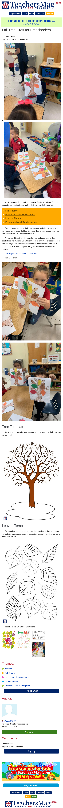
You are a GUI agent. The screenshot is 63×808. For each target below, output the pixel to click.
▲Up (27, 796)
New (32, 793)
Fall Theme (11, 210)
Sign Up (31, 751)
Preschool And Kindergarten (21, 222)
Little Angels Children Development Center (21, 254)
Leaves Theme (13, 218)
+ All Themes (31, 691)
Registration (15, 13)
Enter (24, 13)
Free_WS (40, 13)
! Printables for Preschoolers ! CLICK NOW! (31, 22)
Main (31, 13)
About (48, 793)
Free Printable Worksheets (20, 214)
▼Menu (49, 13)
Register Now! (30, 785)
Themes (8, 669)
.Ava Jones (10, 721)
